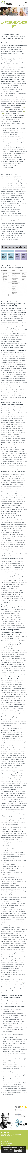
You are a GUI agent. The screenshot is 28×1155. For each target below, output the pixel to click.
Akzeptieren (17, 1151)
